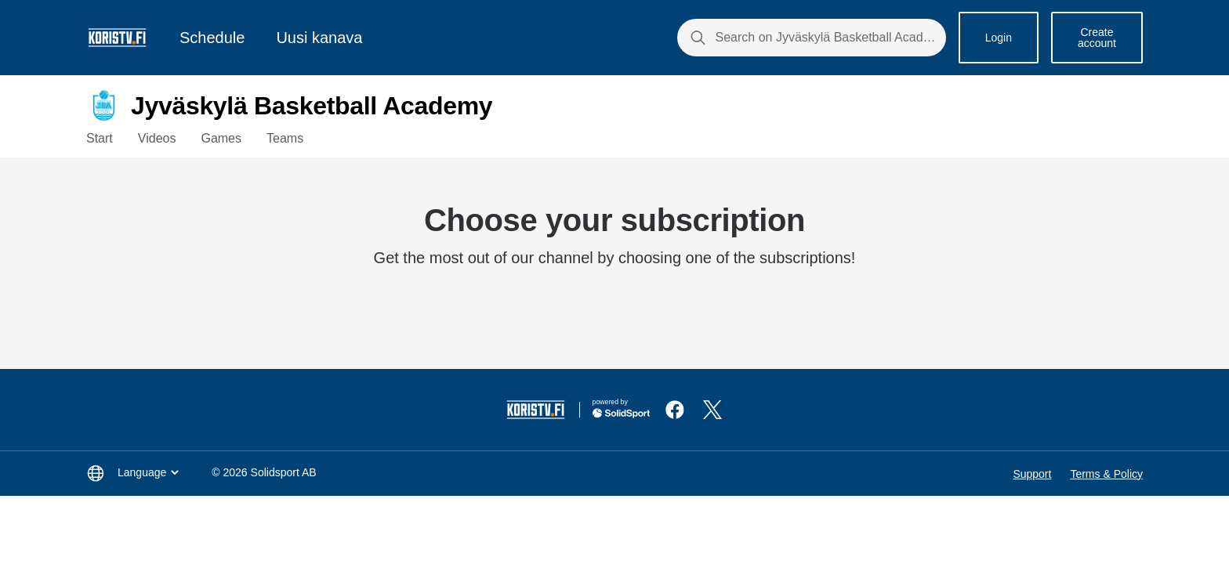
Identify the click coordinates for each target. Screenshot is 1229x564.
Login (998, 37)
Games (221, 138)
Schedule (212, 37)
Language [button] (150, 472)
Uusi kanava (319, 37)
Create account (1097, 37)
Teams (284, 138)
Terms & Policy (1106, 474)
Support (1032, 474)
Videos (157, 138)
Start (99, 138)
